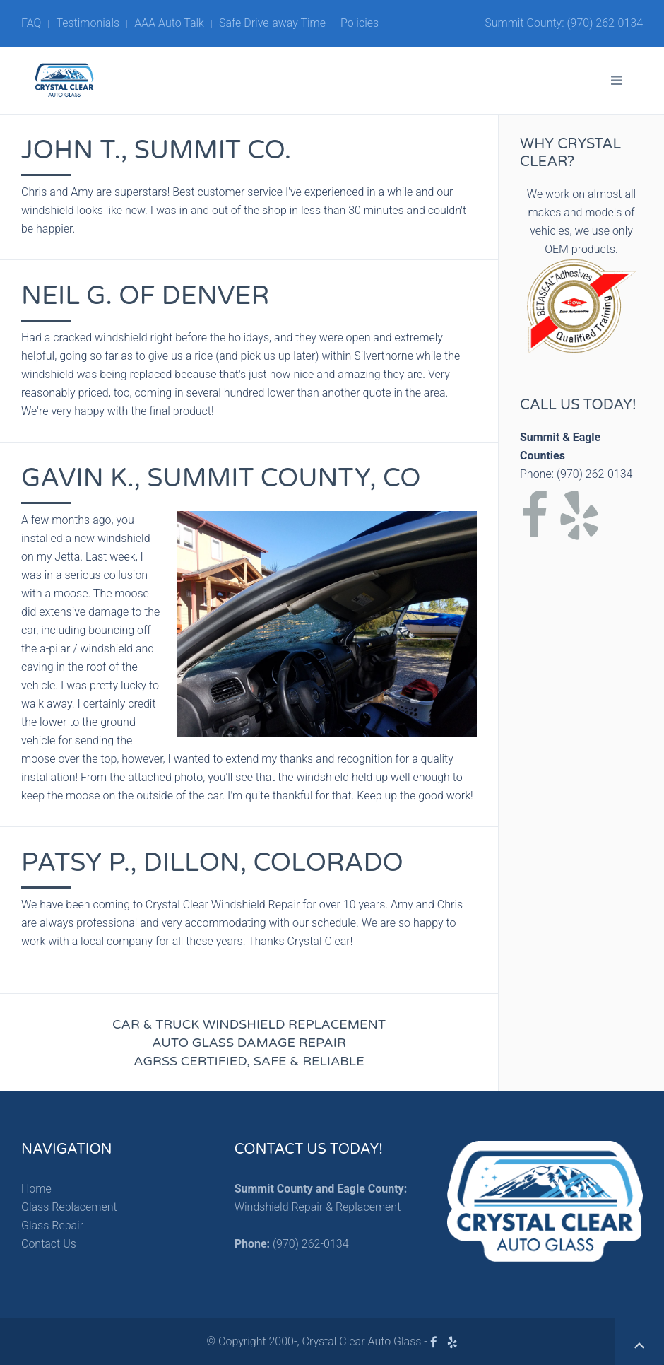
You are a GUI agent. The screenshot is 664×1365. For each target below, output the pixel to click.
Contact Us (48, 1243)
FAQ (31, 23)
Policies (359, 23)
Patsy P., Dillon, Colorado (212, 863)
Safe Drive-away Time (272, 23)
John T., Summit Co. (156, 150)
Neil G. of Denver (145, 296)
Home (36, 1188)
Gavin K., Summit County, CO (220, 478)
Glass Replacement (69, 1207)
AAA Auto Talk (169, 23)
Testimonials (87, 23)
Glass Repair (52, 1225)
